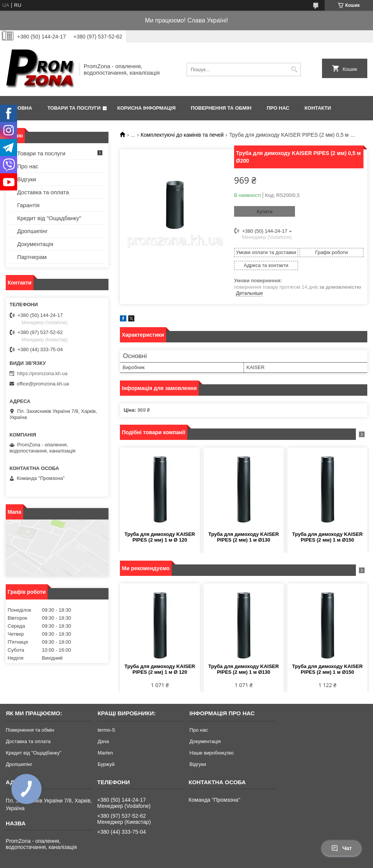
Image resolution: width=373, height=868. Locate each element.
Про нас (278, 108)
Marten (105, 753)
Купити (265, 211)
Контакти (317, 108)
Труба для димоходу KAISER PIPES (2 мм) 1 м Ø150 (327, 537)
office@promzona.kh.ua (43, 384)
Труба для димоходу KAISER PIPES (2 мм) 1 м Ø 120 (159, 537)
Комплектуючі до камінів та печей (182, 135)
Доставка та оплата (43, 192)
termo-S (106, 730)
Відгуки (26, 179)
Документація (35, 244)
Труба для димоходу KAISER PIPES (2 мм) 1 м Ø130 (243, 537)
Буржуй (105, 764)
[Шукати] (294, 69)
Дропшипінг (32, 231)
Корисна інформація (146, 108)
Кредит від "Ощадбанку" (49, 218)
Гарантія (28, 205)
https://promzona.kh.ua (42, 373)
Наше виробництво (212, 753)
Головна (20, 108)
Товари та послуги (73, 108)
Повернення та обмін (221, 108)
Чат (341, 848)
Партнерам (32, 257)
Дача (103, 741)
